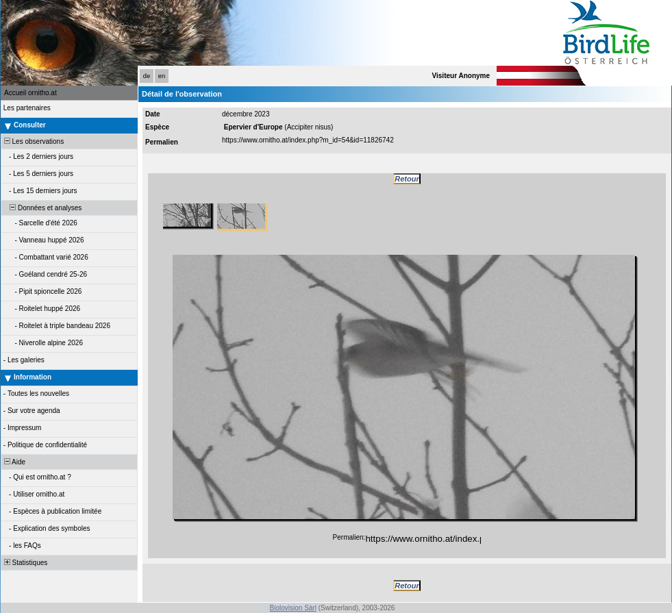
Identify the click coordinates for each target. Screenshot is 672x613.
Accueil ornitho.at (30, 93)
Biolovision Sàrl (293, 608)
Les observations (33, 141)
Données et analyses (42, 208)
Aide (13, 462)
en (161, 76)
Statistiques (24, 562)
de (146, 76)
